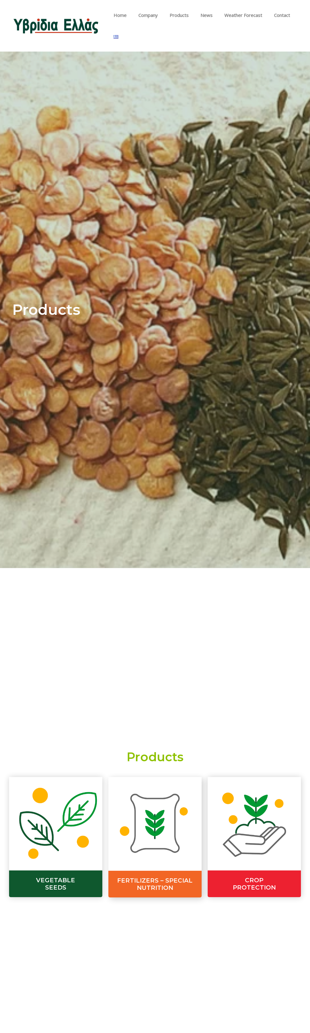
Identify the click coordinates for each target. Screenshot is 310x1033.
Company (150, 17)
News (203, 17)
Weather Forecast (237, 17)
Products (178, 17)
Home (124, 17)
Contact (273, 17)
